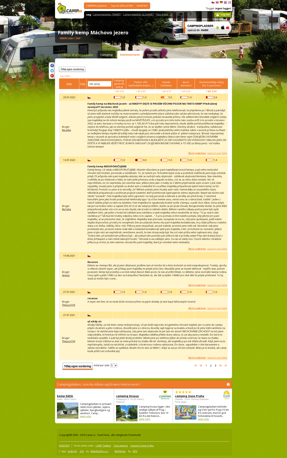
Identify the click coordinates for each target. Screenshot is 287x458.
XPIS (135, 451)
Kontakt (153, 54)
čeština (213, 2)
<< (75, 54)
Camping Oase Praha (142, 445)
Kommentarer (130, 54)
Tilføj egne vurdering (72, 69)
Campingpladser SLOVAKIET (138, 14)
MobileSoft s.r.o (99, 451)
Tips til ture (162, 14)
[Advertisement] (248, 116)
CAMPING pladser (96, 5)
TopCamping (120, 445)
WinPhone (120, 451)
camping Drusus (133, 396)
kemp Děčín (65, 396)
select (108, 84)
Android (72, 451)
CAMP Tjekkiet (103, 445)
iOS (81, 451)
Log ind (225, 14)
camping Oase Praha (192, 396)
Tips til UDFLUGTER (122, 5)
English (217, 2)
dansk (229, 2)
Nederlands (225, 2)
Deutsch (221, 2)
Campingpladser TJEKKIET (107, 14)
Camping (106, 54)
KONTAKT (142, 5)
